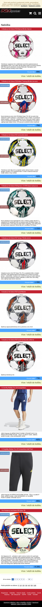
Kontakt (35, 594)
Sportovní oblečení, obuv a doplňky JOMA (24, 603)
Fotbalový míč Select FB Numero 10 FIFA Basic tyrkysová (19, 186)
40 (29, 585)
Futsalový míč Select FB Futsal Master (13, 292)
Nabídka (12, 593)
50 (32, 585)
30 (26, 585)
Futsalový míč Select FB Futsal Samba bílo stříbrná (17, 340)
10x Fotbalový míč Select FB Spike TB (13, 510)
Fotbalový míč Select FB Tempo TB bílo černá (16, 238)
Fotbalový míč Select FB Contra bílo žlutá (14, 135)
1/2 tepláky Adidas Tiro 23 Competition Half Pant (17, 449)
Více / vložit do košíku (31, 76)
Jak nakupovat (15, 594)
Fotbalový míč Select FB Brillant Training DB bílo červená (19, 81)
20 (23, 585)
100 (35, 585)
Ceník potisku (31, 593)
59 (29, 579)
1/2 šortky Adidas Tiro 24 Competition (13, 388)
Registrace (4, 593)
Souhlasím (24, 6)
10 (21, 585)
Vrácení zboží (20, 593)
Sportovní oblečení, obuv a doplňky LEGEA (17, 602)
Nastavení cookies (34, 6)
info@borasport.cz (22, 599)
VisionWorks (34, 599)
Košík (29, 594)
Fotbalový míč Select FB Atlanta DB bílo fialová (16, 29)
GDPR (24, 594)
